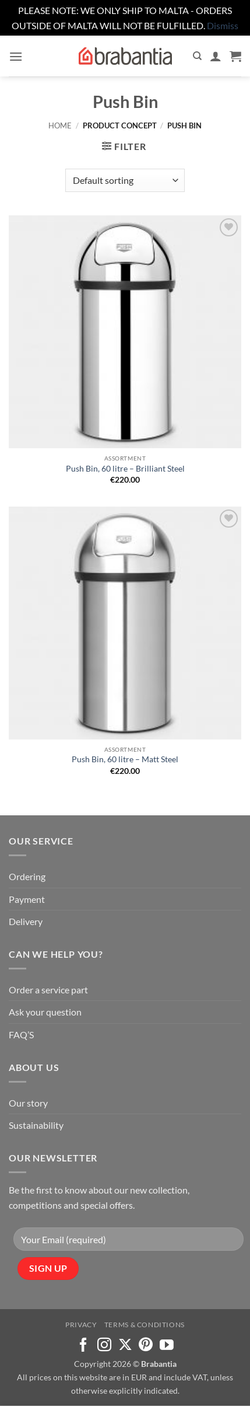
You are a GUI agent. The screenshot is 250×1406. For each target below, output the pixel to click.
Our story (28, 1102)
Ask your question (45, 1011)
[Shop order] (125, 180)
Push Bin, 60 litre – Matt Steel (125, 759)
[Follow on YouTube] (167, 1345)
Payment (27, 899)
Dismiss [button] (222, 25)
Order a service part (48, 989)
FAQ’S (21, 1034)
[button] (16, 56)
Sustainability (36, 1125)
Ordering (27, 876)
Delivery (26, 921)
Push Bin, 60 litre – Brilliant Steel (125, 468)
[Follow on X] (125, 1345)
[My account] (215, 56)
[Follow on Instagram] (104, 1345)
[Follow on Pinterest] (146, 1345)
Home (60, 125)
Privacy (81, 1324)
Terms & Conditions (144, 1324)
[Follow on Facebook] (83, 1345)
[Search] (197, 56)
